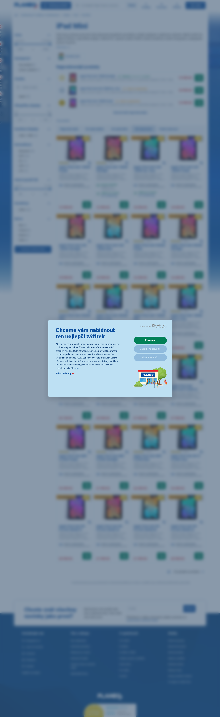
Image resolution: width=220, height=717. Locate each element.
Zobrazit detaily (65, 373)
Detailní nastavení (150, 348)
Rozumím (150, 340)
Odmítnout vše (150, 357)
